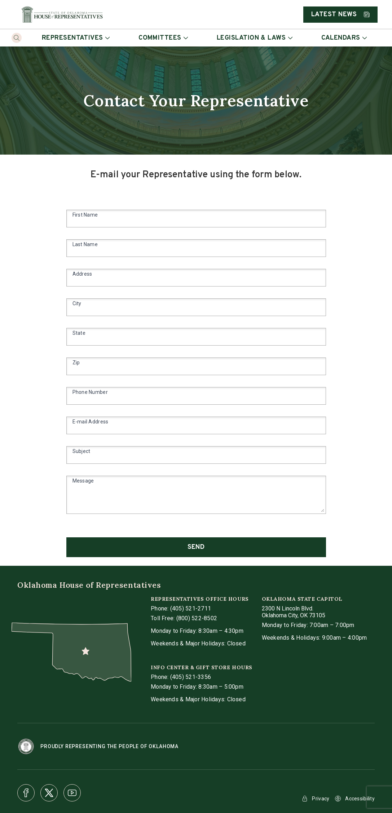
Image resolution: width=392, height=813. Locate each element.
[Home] (62, 14)
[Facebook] (26, 792)
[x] (49, 792)
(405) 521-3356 (190, 677)
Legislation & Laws (254, 38)
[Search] (16, 37)
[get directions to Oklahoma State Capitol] (293, 612)
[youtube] (72, 792)
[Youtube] (72, 792)
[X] (49, 792)
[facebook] (26, 792)
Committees (163, 38)
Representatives (76, 38)
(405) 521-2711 (190, 608)
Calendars (344, 38)
